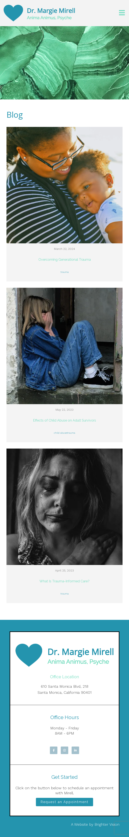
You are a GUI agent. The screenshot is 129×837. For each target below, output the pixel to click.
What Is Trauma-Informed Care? (64, 581)
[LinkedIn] (75, 750)
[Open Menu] (122, 13)
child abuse (60, 432)
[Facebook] (53, 750)
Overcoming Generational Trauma (64, 260)
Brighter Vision (107, 824)
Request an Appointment (64, 802)
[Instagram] (64, 750)
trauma (65, 272)
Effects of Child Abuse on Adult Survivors (64, 420)
